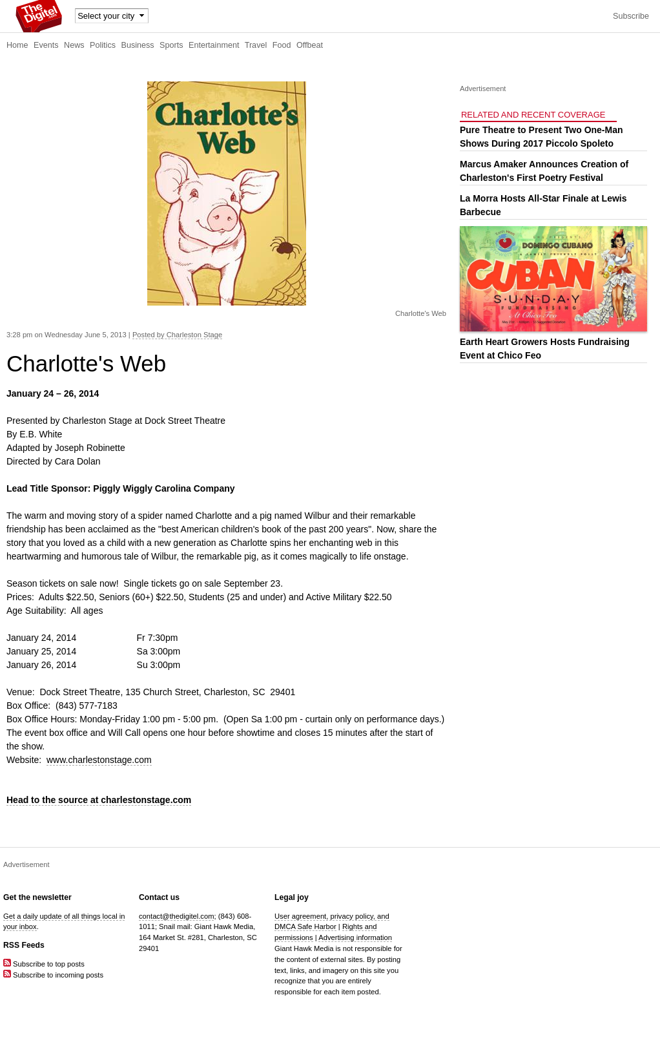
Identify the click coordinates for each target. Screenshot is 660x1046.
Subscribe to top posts (44, 964)
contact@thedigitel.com (176, 916)
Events (46, 45)
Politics (103, 45)
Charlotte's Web (420, 313)
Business (137, 45)
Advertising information (355, 937)
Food (282, 45)
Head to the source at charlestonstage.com (98, 800)
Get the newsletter (37, 897)
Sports (171, 45)
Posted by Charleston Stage (177, 335)
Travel (256, 45)
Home (17, 45)
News (74, 45)
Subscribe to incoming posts (53, 975)
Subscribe (631, 16)
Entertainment (214, 45)
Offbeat (309, 45)
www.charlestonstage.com (99, 760)
